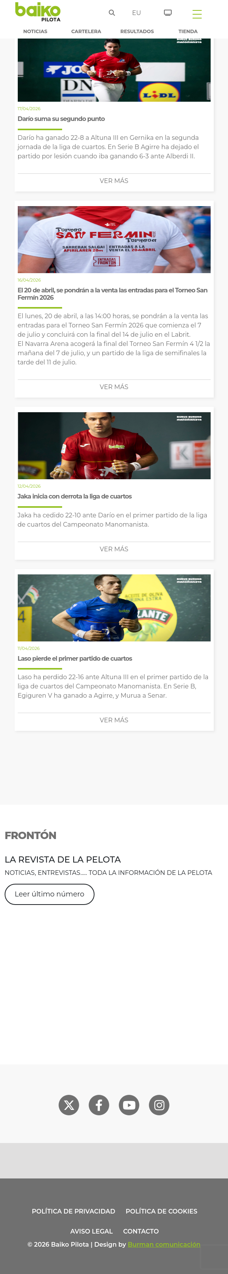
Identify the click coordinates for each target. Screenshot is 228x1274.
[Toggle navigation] (197, 14)
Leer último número (49, 894)
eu (136, 13)
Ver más (114, 181)
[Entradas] (165, 12)
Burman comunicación (164, 1244)
